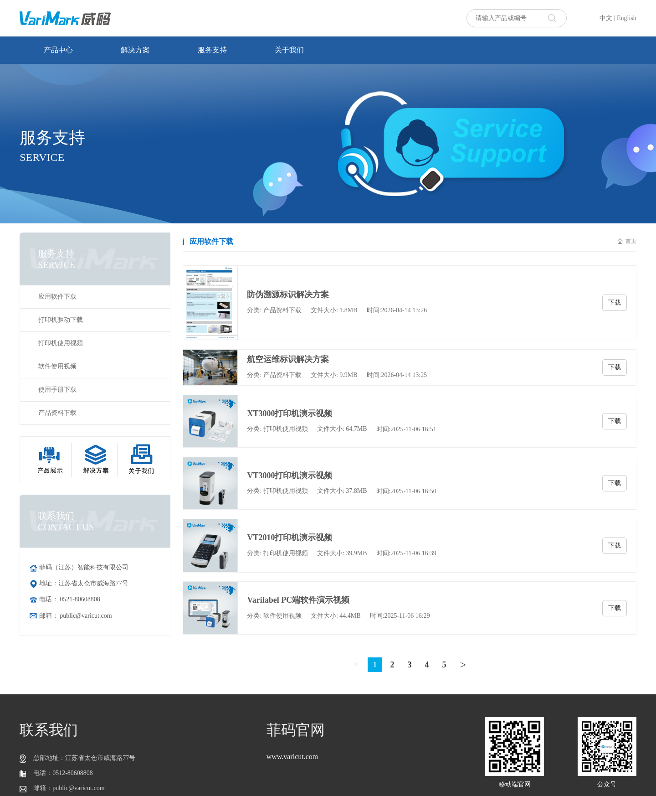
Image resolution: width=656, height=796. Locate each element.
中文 (606, 18)
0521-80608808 (80, 599)
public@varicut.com (86, 615)
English (626, 18)
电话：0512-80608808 (63, 773)
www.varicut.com (292, 756)
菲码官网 (295, 730)
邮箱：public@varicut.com (68, 788)
